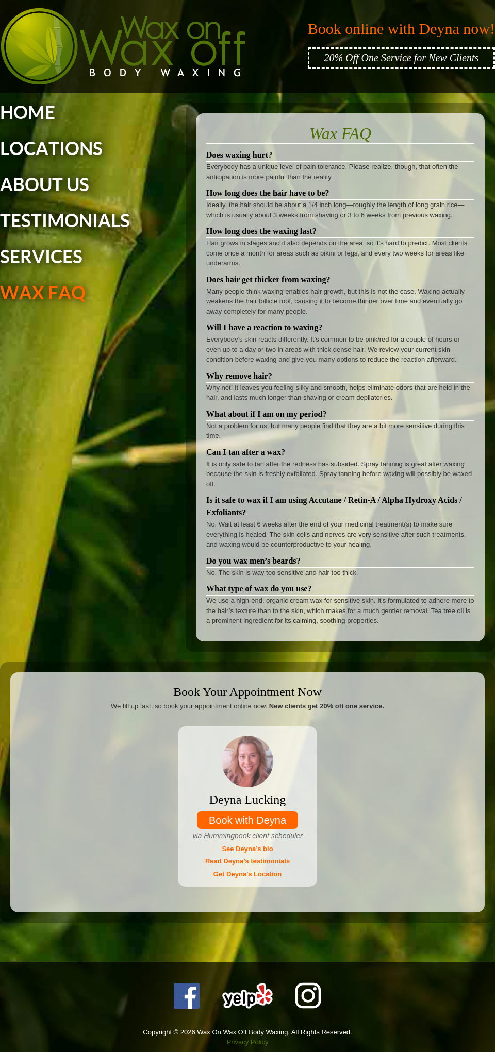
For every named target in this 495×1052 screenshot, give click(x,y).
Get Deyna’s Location (247, 874)
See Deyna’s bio (247, 849)
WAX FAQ (43, 293)
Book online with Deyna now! (401, 28)
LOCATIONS (51, 149)
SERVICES (41, 257)
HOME (27, 113)
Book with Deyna (247, 820)
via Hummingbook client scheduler (247, 836)
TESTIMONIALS (65, 221)
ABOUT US (44, 185)
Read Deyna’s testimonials (247, 861)
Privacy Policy (248, 1042)
